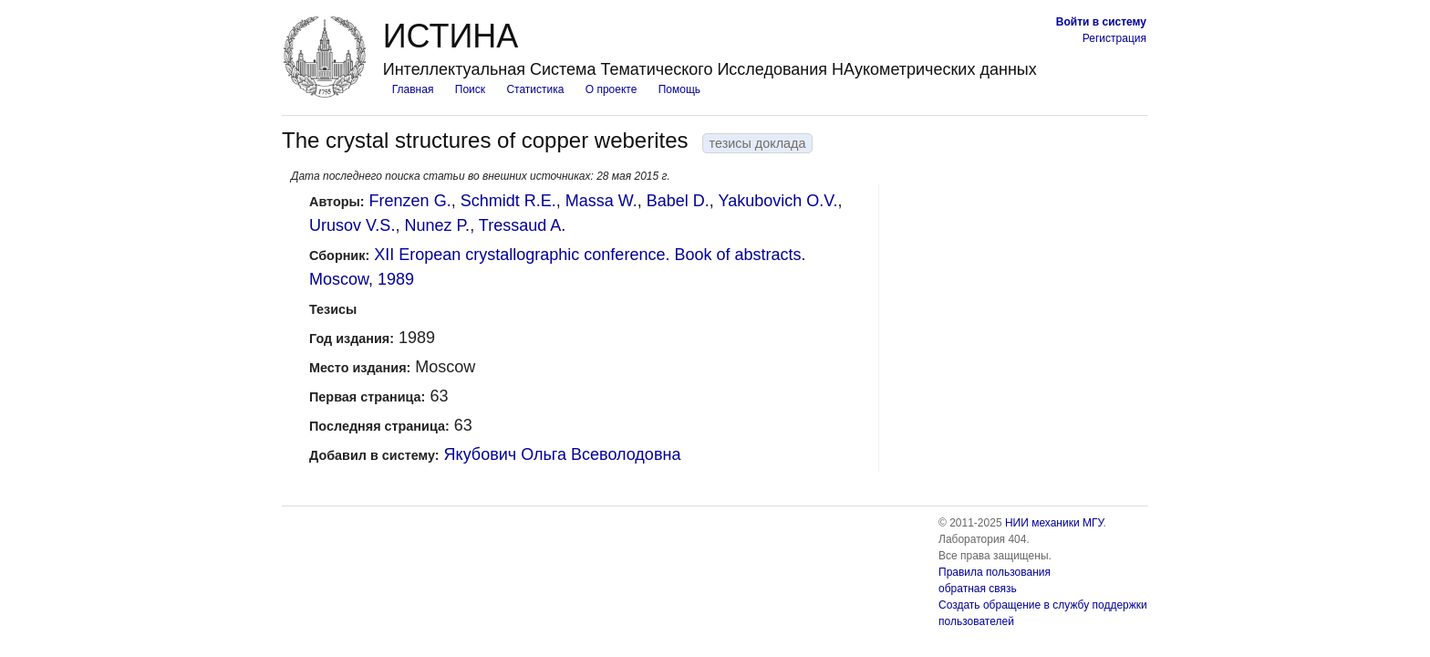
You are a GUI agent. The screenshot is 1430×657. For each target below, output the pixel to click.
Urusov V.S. (352, 225)
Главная (413, 89)
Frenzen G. (410, 201)
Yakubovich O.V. (777, 201)
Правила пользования (994, 572)
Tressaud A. (522, 225)
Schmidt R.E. (508, 201)
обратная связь (977, 588)
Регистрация (1114, 38)
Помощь (679, 89)
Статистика (535, 89)
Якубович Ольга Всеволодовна (562, 454)
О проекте (611, 89)
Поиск (470, 89)
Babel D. (678, 201)
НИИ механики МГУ (1054, 522)
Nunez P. (437, 225)
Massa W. (601, 201)
